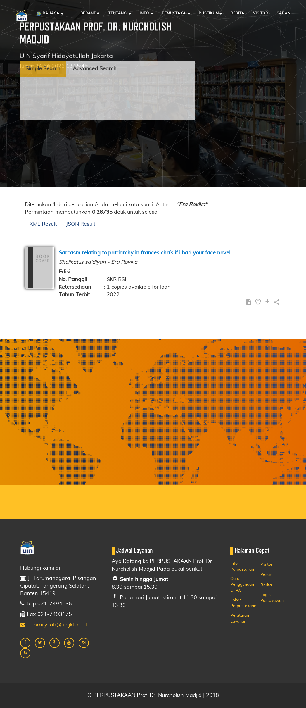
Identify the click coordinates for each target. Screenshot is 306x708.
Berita (237, 13)
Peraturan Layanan (239, 618)
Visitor (260, 13)
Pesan (266, 575)
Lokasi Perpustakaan (243, 603)
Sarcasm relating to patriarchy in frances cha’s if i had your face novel (144, 253)
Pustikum (210, 13)
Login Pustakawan (272, 598)
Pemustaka (176, 13)
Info (146, 13)
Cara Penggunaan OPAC (242, 584)
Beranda (90, 13)
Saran (284, 13)
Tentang (119, 13)
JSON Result (80, 224)
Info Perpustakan (242, 566)
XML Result (43, 224)
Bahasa (49, 14)
